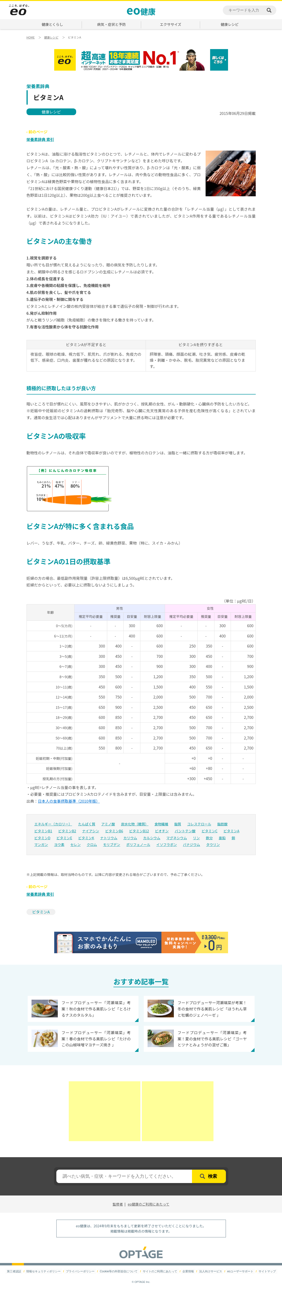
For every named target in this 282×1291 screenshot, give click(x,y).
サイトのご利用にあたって (160, 1271)
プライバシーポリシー (81, 1271)
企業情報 (188, 1271)
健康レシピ (230, 24)
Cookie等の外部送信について (119, 1271)
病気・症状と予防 (111, 24)
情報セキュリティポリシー (44, 1271)
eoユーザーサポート (239, 1271)
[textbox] (124, 1176)
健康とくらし (52, 24)
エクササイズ (170, 24)
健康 (141, 9)
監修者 (118, 1203)
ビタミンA (41, 912)
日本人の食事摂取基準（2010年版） (69, 801)
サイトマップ (266, 1271)
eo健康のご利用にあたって (148, 1203)
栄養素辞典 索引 (40, 139)
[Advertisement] (104, 1111)
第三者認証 (15, 1271)
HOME (31, 37)
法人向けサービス (210, 1271)
